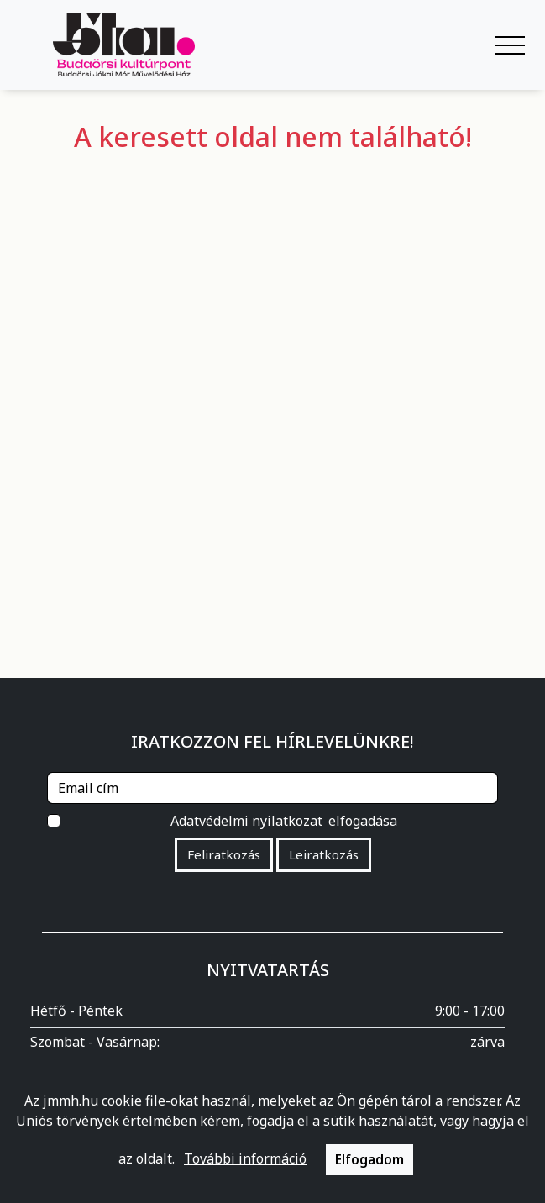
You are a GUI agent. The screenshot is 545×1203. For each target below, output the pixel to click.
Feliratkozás (223, 854)
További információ (245, 1158)
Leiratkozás (324, 854)
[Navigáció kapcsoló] (510, 45)
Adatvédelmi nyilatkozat (246, 821)
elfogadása (282, 821)
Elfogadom (369, 1159)
